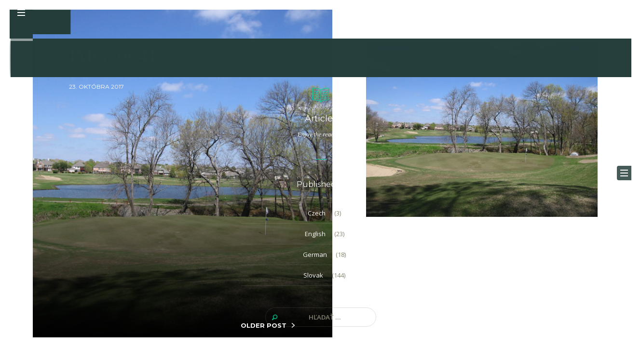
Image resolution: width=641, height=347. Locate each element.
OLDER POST (263, 325)
